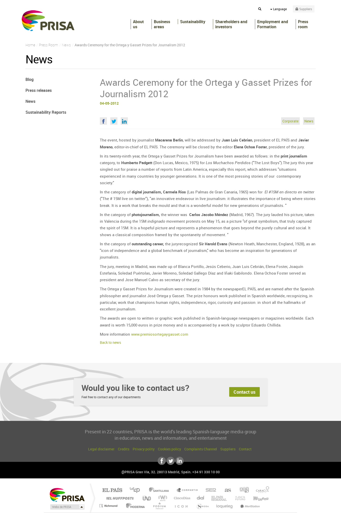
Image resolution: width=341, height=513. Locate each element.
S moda (202, 506)
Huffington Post (119, 498)
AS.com (226, 490)
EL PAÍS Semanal (219, 498)
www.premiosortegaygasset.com (159, 334)
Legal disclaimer (101, 449)
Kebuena (256, 498)
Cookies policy (169, 449)
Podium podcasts (159, 506)
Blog (29, 79)
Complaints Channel (200, 449)
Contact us (244, 392)
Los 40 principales (136, 490)
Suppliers (228, 449)
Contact (245, 449)
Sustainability (192, 21)
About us (138, 24)
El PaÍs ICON (181, 506)
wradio (161, 498)
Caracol (261, 490)
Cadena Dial (200, 498)
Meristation (249, 506)
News (308, 121)
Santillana (160, 490)
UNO (147, 498)
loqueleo (224, 506)
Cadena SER (209, 490)
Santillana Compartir (187, 490)
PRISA (48, 20)
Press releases (38, 90)
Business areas (162, 24)
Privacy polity (144, 449)
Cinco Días (181, 498)
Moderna (134, 506)
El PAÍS (112, 490)
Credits (123, 449)
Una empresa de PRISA (67, 494)
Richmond (109, 506)
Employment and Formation (272, 24)
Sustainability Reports (45, 112)
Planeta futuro (238, 498)
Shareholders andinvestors (231, 24)
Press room (303, 24)
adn (242, 490)
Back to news (110, 342)
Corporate (290, 121)
